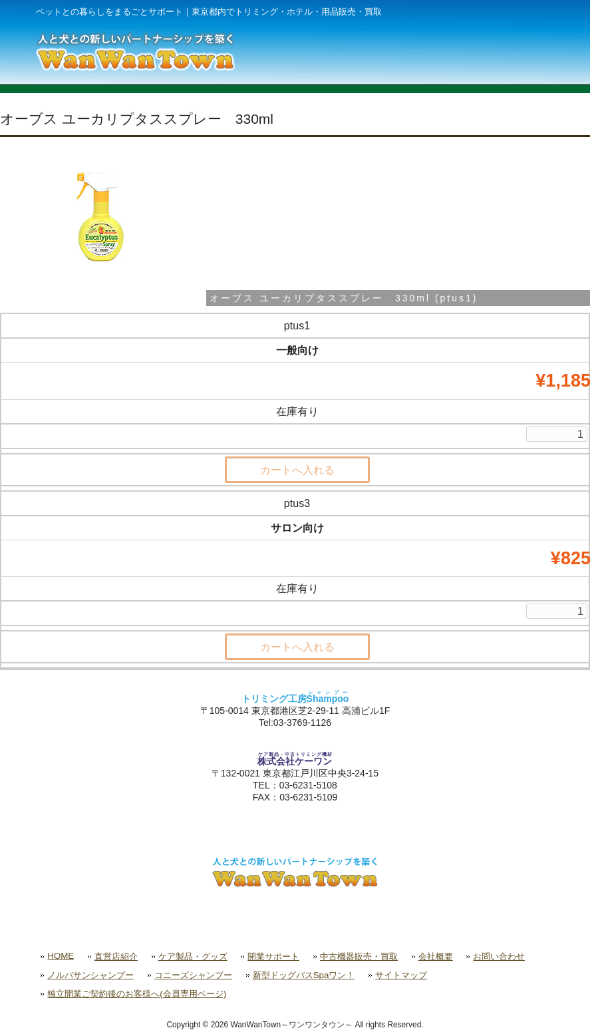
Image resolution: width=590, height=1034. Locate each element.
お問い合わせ (499, 956)
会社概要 (435, 956)
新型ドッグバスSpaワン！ (304, 975)
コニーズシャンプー (193, 975)
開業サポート (273, 956)
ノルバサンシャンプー (90, 975)
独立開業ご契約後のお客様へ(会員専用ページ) (136, 994)
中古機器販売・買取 (359, 956)
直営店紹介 (116, 956)
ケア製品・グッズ (192, 956)
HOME (60, 956)
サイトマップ (401, 975)
